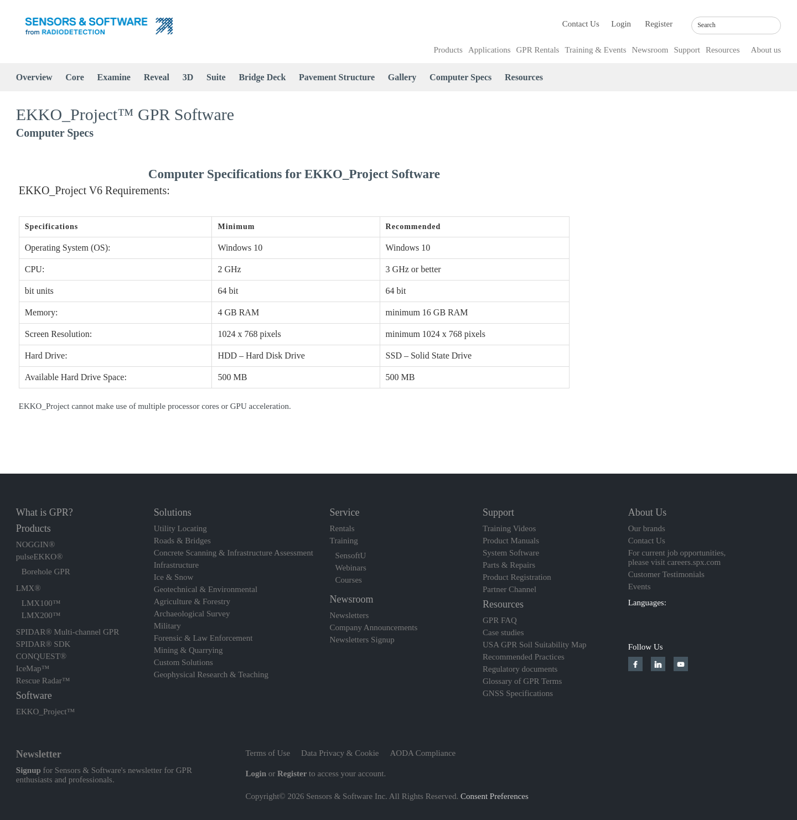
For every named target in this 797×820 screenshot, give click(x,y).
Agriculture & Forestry (192, 601)
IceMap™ (33, 668)
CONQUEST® (41, 656)
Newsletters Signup (362, 639)
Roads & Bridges (182, 540)
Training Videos (509, 528)
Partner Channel (509, 589)
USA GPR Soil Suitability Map (535, 644)
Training (344, 540)
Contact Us (580, 23)
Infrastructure (176, 564)
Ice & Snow (174, 577)
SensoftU (350, 555)
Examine (114, 77)
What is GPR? (44, 512)
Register (658, 23)
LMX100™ (41, 603)
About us (766, 49)
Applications (489, 49)
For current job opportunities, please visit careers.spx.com (677, 557)
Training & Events (595, 49)
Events (639, 586)
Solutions (173, 512)
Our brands (646, 528)
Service (345, 512)
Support (687, 49)
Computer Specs (460, 77)
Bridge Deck (262, 77)
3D (188, 77)
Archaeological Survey (192, 613)
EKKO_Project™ (45, 711)
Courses (348, 579)
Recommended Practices (524, 656)
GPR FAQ (500, 620)
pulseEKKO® (39, 556)
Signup (28, 770)
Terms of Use (268, 753)
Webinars (350, 567)
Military (167, 625)
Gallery (402, 77)
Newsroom (650, 49)
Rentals (342, 528)
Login (621, 23)
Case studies (503, 632)
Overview (34, 77)
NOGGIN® (35, 544)
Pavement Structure (337, 77)
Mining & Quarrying (188, 650)
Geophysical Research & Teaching (211, 674)
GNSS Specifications (518, 693)
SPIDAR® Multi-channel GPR (67, 631)
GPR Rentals (538, 49)
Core (74, 77)
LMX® (28, 588)
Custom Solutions (183, 662)
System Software (511, 552)
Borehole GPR (46, 571)
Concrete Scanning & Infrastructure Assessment (233, 552)
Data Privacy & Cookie (340, 753)
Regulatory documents (520, 669)
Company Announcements (374, 627)
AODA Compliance (423, 753)
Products (448, 49)
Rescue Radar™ (43, 680)
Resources (723, 49)
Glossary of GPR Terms (522, 681)
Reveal (156, 77)
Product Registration (517, 577)
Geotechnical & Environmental (205, 589)
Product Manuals (511, 540)
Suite (216, 77)
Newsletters (349, 615)
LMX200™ (41, 615)
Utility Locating (180, 528)
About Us (647, 512)
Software (34, 695)
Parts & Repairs (509, 564)
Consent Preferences (494, 796)
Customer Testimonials (666, 574)
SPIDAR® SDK (43, 644)
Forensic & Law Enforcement (203, 638)
